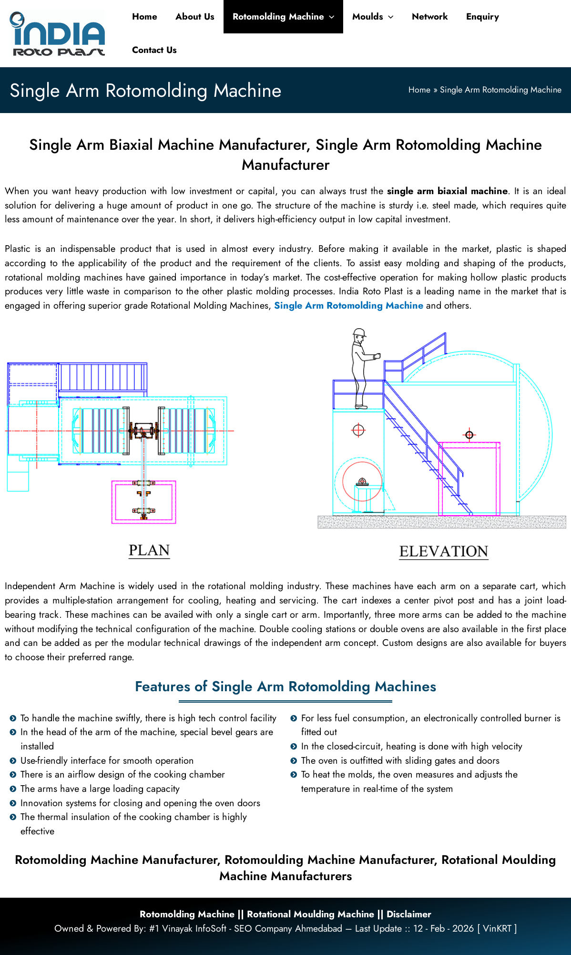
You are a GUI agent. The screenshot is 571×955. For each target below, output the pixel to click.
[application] (329, 16)
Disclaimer (411, 914)
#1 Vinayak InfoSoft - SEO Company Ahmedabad (245, 928)
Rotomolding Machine (184, 914)
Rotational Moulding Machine (310, 914)
